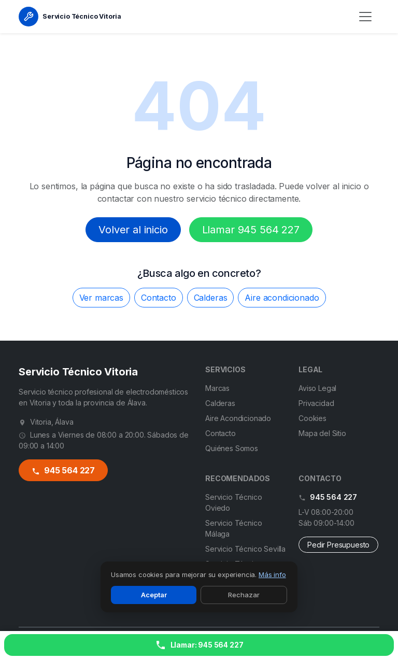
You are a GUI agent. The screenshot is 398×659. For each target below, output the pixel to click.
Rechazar (244, 595)
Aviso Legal (317, 388)
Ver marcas (101, 297)
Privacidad (316, 403)
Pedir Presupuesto (338, 544)
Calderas (211, 297)
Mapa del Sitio (322, 433)
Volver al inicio (132, 229)
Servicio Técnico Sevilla (245, 548)
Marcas (217, 388)
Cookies (312, 418)
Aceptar (154, 595)
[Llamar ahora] (199, 645)
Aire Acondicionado (238, 418)
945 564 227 (63, 470)
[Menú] (365, 16)
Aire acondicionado (282, 297)
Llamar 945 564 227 (251, 229)
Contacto (158, 297)
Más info (272, 574)
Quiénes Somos (231, 448)
